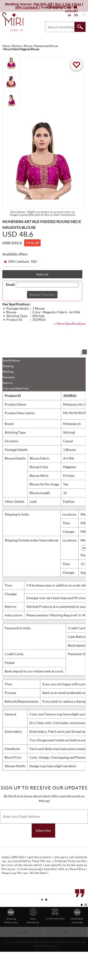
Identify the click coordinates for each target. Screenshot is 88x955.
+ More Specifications (70, 323)
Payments (9, 377)
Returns (7, 383)
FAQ (66, 932)
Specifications (11, 360)
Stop (86, 905)
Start (82, 905)
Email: (10, 284)
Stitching (8, 371)
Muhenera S (71, 424)
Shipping (8, 366)
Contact (22, 932)
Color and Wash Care (16, 388)
